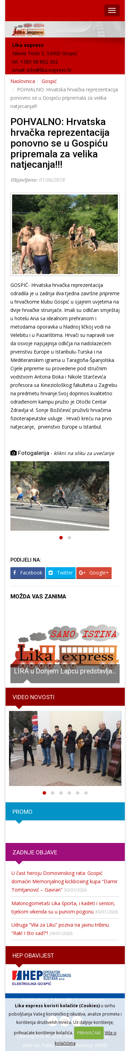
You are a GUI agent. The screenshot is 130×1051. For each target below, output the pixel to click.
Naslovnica (22, 81)
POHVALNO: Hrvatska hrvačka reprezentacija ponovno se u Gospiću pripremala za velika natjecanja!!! (60, 143)
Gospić (49, 81)
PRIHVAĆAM (89, 1033)
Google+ (94, 572)
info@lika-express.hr (49, 70)
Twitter (61, 572)
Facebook (27, 572)
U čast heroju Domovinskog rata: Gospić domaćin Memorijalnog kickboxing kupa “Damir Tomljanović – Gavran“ (64, 881)
